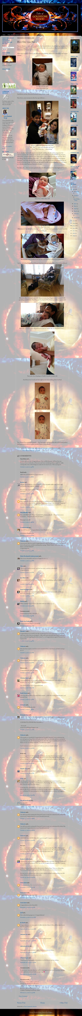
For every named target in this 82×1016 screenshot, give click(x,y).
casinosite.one (24, 934)
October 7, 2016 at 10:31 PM (27, 730)
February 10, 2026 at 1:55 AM (27, 993)
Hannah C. (23, 631)
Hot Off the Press (77, 200)
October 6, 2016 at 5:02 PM (27, 572)
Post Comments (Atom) (30, 1007)
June (75, 204)
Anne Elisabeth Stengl (8, 117)
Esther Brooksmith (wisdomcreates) (29, 556)
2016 (73, 189)
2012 (73, 228)
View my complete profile (7, 147)
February (76, 214)
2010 (73, 233)
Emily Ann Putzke (25, 621)
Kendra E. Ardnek (25, 859)
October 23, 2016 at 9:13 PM (27, 854)
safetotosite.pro (24, 958)
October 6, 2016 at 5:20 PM (27, 596)
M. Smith (22, 923)
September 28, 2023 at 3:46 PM (28, 941)
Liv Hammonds (24, 528)
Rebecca (22, 601)
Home (4, 34)
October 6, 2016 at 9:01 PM (27, 653)
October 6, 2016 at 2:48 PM (27, 522)
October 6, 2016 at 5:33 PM (27, 606)
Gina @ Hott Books (25, 801)
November (76, 192)
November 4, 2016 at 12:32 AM (28, 917)
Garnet (22, 499)
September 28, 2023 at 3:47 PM (28, 962)
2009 (73, 236)
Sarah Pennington (25, 590)
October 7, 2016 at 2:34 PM (27, 700)
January (76, 218)
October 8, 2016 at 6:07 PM (27, 773)
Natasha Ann (23, 769)
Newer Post (21, 1003)
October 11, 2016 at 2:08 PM (27, 807)
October (76, 196)
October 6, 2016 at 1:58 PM (27, 477)
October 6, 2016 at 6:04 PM (27, 616)
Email (3, 46)
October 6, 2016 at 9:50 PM (27, 663)
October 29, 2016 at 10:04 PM (27, 877)
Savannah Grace (24, 715)
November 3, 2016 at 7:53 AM (27, 897)
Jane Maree (23, 578)
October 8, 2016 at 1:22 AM (27, 763)
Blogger (50, 1012)
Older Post (64, 1003)
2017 (73, 187)
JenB (21, 913)
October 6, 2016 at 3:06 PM (27, 536)
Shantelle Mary (24, 513)
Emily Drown (23, 693)
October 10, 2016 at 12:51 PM (27, 795)
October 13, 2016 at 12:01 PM (27, 840)
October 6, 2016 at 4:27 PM (27, 561)
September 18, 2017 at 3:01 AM (28, 929)
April (75, 209)
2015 (73, 221)
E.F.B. (21, 779)
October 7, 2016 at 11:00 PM (27, 748)
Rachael (22, 482)
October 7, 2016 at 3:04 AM (27, 673)
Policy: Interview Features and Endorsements (18, 34)
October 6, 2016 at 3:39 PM (27, 551)
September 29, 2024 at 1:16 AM (28, 974)
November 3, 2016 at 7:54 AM (27, 907)
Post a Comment (23, 996)
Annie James (23, 883)
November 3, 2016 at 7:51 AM (27, 887)
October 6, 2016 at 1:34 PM (27, 467)
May (75, 206)
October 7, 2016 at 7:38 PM (27, 709)
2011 (73, 231)
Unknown (23, 541)
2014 (73, 223)
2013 (73, 226)
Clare (21, 566)
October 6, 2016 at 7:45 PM (27, 641)
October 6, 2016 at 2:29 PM (27, 494)
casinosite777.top (24, 946)
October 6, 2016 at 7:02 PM (27, 626)
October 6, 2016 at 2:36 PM (27, 507)
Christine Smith (24, 678)
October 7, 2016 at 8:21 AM (27, 688)
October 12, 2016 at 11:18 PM (27, 819)
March (76, 211)
